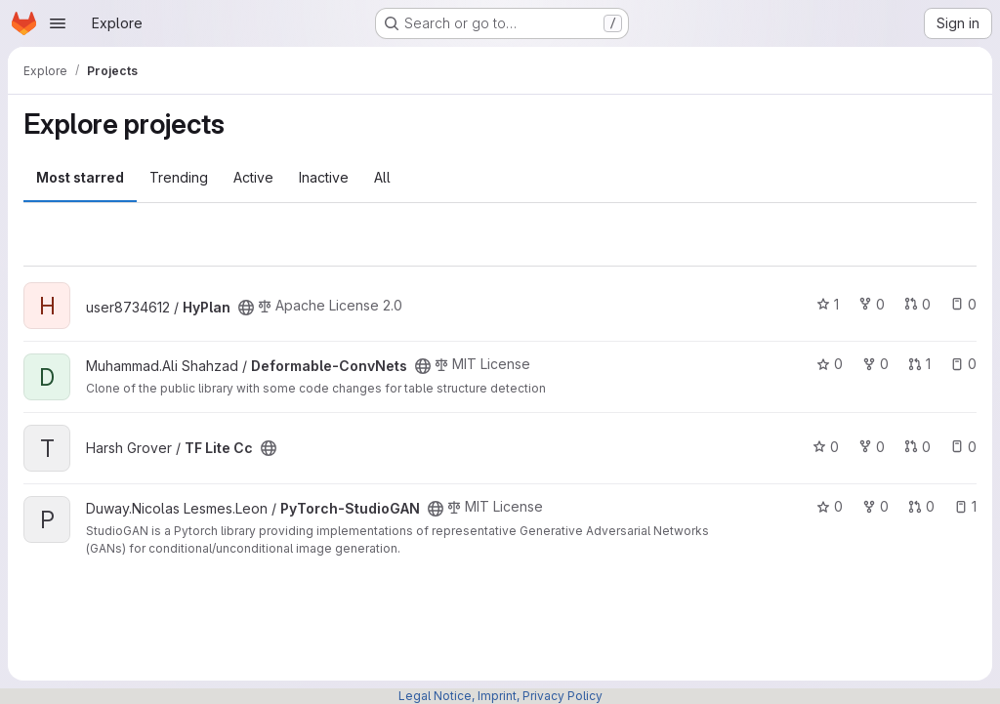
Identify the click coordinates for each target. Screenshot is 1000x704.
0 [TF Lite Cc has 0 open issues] (963, 446)
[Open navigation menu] (57, 23)
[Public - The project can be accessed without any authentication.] (246, 307)
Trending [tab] (178, 177)
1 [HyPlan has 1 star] (827, 304)
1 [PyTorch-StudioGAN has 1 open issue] (965, 506)
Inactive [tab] (324, 177)
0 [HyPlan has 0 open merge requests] (917, 304)
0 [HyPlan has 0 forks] (871, 304)
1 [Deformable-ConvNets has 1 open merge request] (919, 363)
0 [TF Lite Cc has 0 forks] (871, 446)
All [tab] (382, 177)
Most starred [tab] (80, 177)
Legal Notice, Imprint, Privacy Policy (500, 695)
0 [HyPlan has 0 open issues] (963, 304)
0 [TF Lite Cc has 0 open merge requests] (917, 446)
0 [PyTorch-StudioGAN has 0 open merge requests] (921, 506)
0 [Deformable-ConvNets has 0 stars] (829, 363)
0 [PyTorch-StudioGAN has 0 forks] (875, 506)
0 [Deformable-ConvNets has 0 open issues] (963, 363)
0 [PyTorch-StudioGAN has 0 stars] (829, 506)
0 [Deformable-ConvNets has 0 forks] (875, 363)
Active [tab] (253, 177)
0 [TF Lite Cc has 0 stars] (825, 446)
